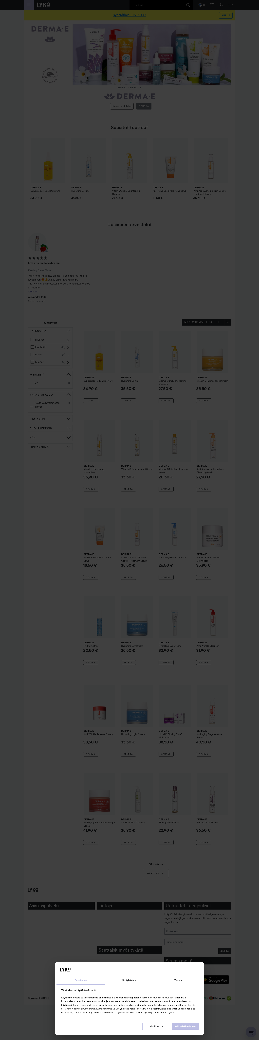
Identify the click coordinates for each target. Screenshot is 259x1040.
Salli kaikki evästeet (185, 1026)
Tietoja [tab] (178, 980)
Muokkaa (156, 1026)
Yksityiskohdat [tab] (129, 980)
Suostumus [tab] (81, 980)
